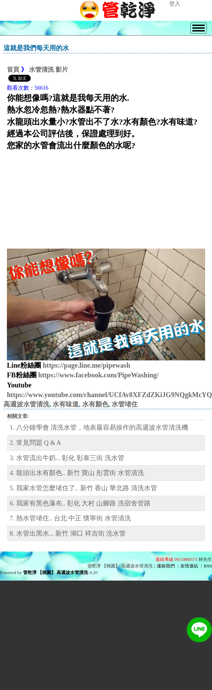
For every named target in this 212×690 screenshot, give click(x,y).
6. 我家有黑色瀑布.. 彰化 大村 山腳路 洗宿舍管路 (80, 503)
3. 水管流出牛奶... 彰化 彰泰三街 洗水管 (67, 458)
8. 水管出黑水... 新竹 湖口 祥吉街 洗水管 (68, 533)
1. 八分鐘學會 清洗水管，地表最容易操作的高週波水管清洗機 (99, 427)
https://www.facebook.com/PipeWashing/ (98, 375)
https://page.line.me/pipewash (86, 365)
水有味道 (65, 404)
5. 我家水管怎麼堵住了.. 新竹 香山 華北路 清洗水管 (83, 488)
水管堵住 (125, 404)
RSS (208, 565)
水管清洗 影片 (48, 69)
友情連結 (189, 565)
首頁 (13, 69)
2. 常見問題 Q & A (35, 442)
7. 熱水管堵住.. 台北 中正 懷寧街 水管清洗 (70, 518)
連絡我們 (166, 565)
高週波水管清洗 (26, 404)
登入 (174, 4)
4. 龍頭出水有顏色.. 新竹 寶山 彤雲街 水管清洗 (77, 472)
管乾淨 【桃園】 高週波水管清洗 (55, 572)
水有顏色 (95, 404)
